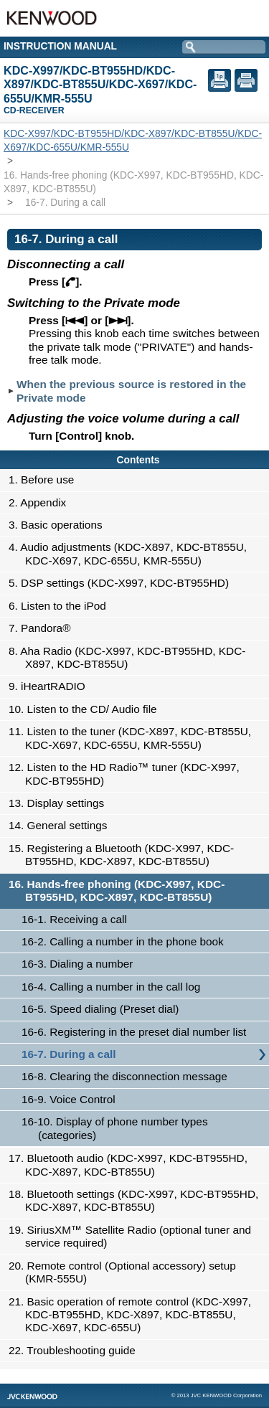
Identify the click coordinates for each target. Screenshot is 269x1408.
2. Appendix (41, 502)
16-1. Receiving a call (74, 919)
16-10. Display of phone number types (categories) (115, 1127)
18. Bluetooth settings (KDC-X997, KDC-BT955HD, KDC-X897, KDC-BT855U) (137, 1200)
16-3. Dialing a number (77, 964)
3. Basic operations (59, 525)
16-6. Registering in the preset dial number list (134, 1032)
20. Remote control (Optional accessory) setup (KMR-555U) (126, 1272)
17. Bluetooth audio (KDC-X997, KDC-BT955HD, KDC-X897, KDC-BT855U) (131, 1164)
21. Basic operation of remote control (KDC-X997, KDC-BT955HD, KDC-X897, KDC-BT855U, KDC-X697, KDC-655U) (133, 1314)
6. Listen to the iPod (61, 606)
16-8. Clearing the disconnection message (124, 1076)
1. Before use (45, 479)
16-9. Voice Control (68, 1099)
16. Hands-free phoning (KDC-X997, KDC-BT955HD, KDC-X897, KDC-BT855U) (120, 890)
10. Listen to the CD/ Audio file (86, 709)
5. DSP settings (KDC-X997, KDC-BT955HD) (122, 583)
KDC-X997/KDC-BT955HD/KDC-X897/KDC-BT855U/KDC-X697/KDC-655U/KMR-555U (133, 140)
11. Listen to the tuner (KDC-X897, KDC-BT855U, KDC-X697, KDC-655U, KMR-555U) (133, 737)
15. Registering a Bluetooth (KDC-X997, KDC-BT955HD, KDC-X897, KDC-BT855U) (125, 854)
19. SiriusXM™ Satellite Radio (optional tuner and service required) (133, 1236)
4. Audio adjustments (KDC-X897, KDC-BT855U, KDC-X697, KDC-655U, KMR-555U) (131, 553)
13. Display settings (60, 803)
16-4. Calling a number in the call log (111, 987)
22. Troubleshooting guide (76, 1350)
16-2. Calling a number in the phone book (123, 941)
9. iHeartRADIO (50, 686)
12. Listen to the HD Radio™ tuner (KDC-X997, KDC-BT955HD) (128, 773)
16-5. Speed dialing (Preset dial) (100, 1009)
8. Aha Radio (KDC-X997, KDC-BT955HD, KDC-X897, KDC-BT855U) (130, 657)
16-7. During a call (68, 1054)
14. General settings (61, 825)
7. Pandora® (43, 628)
